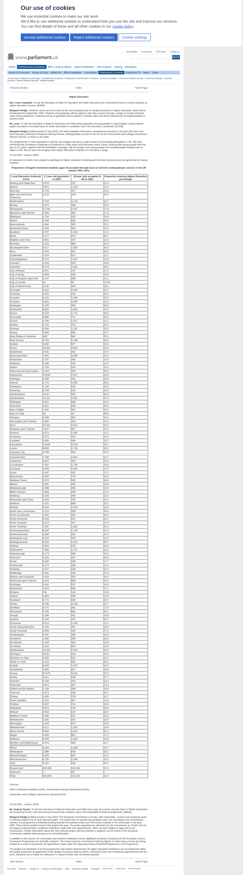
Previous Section (19, 87)
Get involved (104, 66)
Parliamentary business (31, 66)
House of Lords (40, 72)
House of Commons (19, 72)
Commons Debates (108, 78)
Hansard (94, 78)
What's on (56, 72)
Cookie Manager (134, 868)
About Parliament (84, 66)
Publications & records (111, 72)
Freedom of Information (51, 869)
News (146, 72)
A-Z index (11, 869)
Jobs (67, 869)
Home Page (141, 87)
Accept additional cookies (45, 37)
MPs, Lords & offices (60, 66)
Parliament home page (30, 78)
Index (79, 87)
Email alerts (147, 52)
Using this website (80, 869)
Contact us (175, 52)
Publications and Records (76, 78)
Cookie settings (134, 37)
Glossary (23, 869)
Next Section (16, 861)
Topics (155, 72)
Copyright (95, 869)
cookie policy (123, 26)
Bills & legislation (72, 72)
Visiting (118, 66)
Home (12, 66)
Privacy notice (107, 868)
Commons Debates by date (131, 78)
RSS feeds (161, 52)
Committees (90, 72)
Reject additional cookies (94, 37)
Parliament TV (133, 72)
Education (131, 66)
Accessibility (131, 52)
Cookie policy (120, 868)
